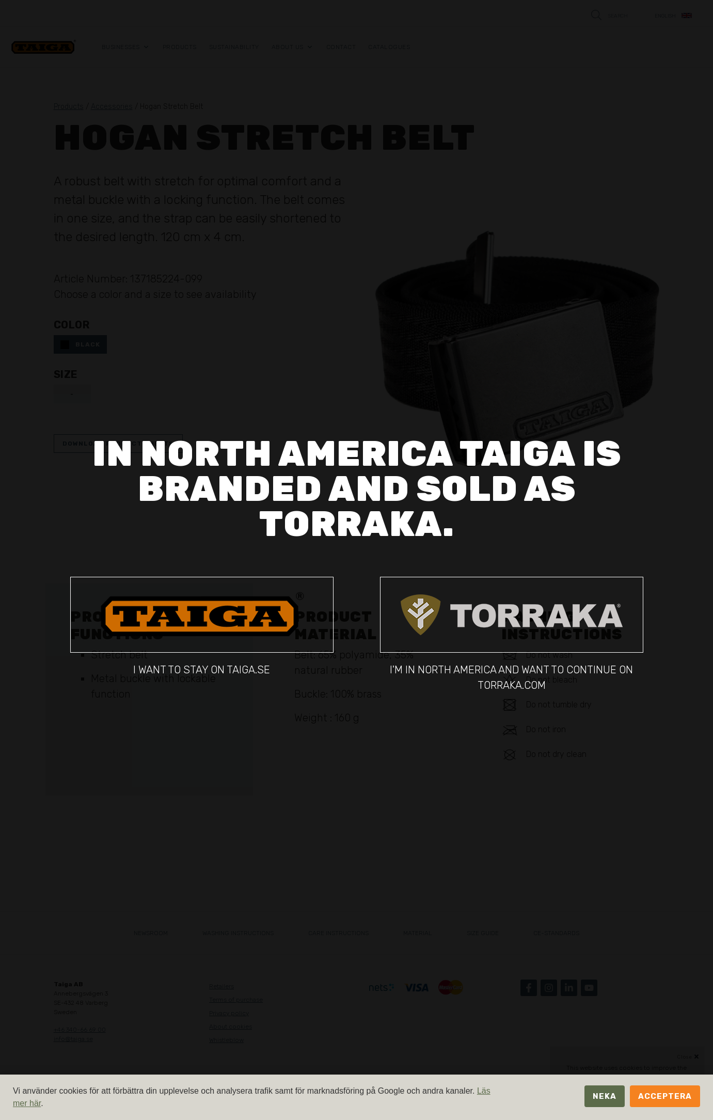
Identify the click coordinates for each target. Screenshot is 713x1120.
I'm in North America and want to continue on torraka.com (511, 634)
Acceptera (665, 1096)
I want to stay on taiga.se (202, 626)
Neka (604, 1096)
